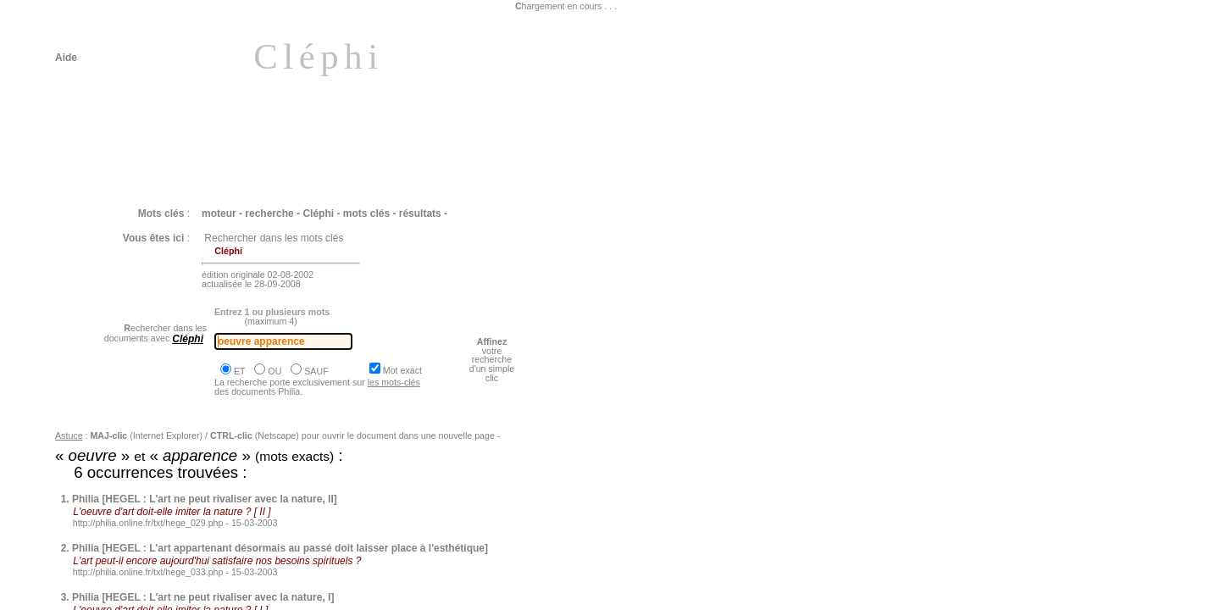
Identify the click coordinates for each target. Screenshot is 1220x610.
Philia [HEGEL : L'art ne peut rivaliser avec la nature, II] (204, 499)
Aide (66, 58)
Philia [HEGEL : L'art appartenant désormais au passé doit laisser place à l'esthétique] (280, 548)
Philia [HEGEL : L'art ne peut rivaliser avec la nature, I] (203, 597)
